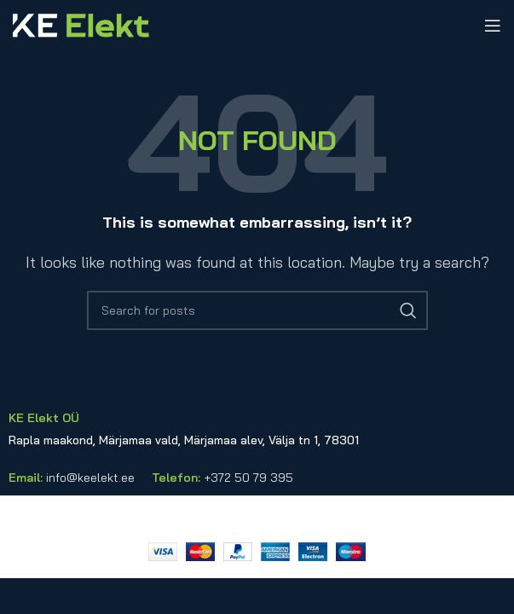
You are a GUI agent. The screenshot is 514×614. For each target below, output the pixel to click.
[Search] (257, 310)
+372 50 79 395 (248, 477)
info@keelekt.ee (90, 477)
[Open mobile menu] (493, 26)
